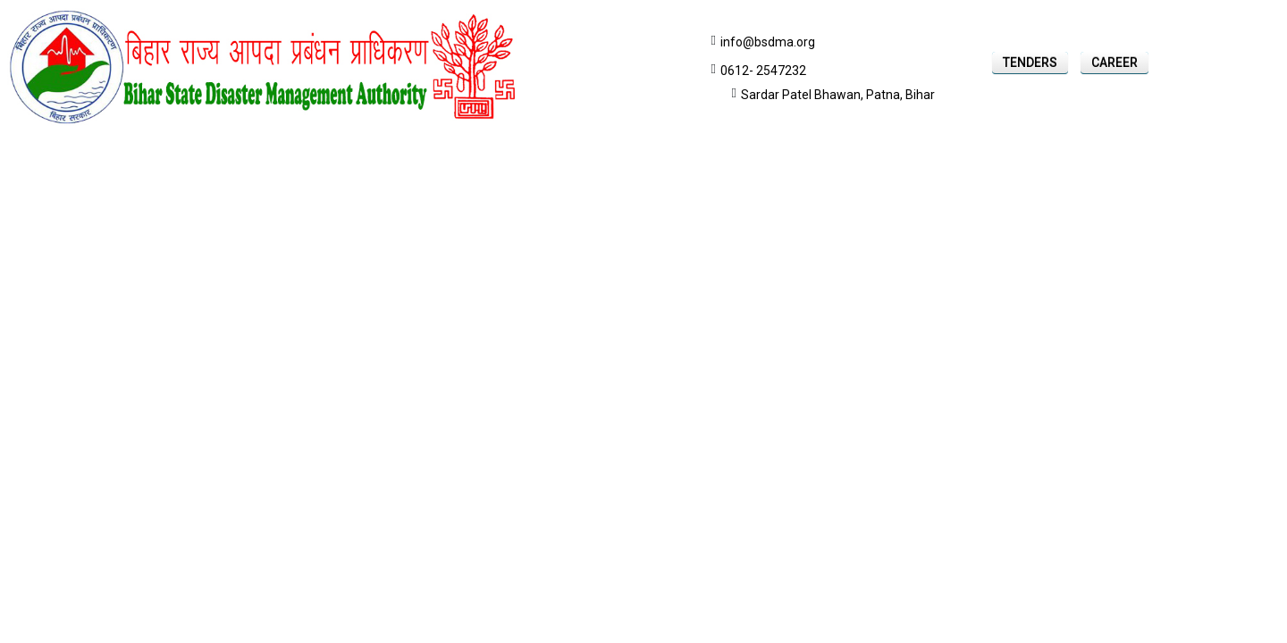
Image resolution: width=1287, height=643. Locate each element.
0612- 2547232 (763, 70)
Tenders (1030, 62)
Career (1114, 62)
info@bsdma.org (767, 42)
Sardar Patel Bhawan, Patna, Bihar (838, 95)
